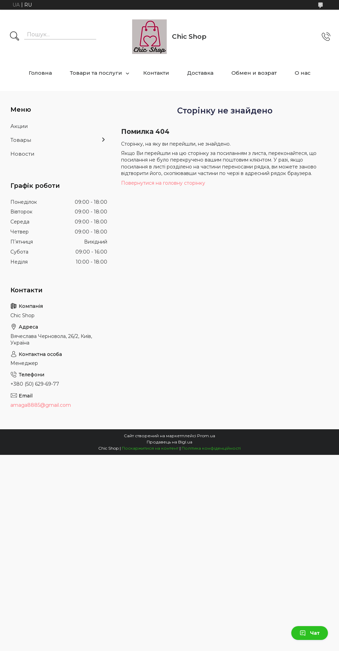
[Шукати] (14, 36)
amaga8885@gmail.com (40, 405)
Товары (20, 140)
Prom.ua (206, 435)
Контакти (156, 73)
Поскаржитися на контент (150, 448)
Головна (40, 73)
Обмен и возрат (254, 73)
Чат (310, 633)
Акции (19, 126)
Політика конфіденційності (211, 448)
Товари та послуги (96, 73)
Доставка (200, 73)
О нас (303, 73)
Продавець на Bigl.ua (169, 441)
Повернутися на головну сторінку (163, 183)
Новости (22, 153)
